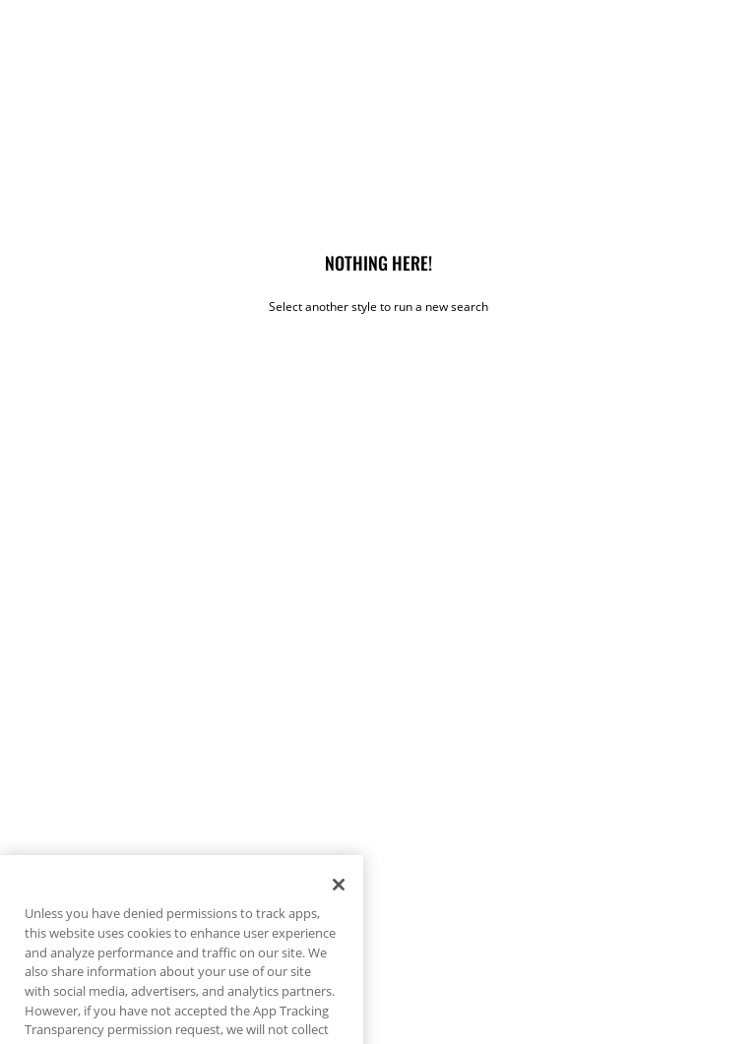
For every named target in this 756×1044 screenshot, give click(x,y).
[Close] (338, 901)
